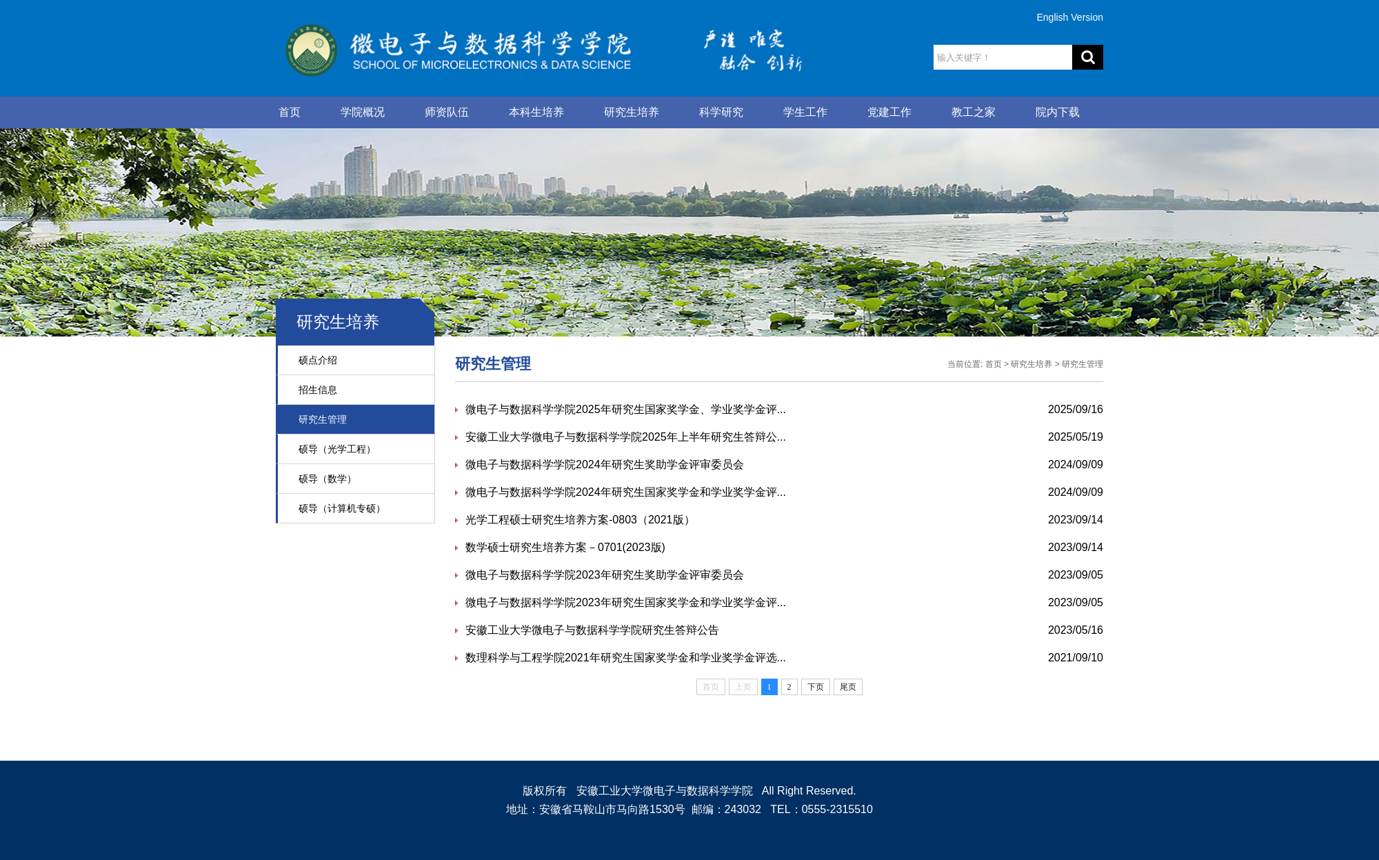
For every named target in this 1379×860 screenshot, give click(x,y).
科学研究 (721, 112)
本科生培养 (536, 112)
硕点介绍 (318, 360)
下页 (815, 687)
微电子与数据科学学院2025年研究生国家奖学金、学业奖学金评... (625, 409)
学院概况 (363, 112)
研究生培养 (631, 112)
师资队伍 (447, 112)
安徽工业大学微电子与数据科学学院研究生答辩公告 (592, 630)
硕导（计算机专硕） (342, 508)
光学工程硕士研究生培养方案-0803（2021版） (580, 520)
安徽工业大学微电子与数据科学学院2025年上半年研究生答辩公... (625, 437)
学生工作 (805, 112)
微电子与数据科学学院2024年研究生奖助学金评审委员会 (604, 464)
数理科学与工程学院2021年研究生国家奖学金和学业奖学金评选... (625, 657)
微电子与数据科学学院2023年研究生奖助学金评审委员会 (604, 575)
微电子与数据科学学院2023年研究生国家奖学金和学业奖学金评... (625, 602)
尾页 (848, 687)
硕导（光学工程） (337, 448)
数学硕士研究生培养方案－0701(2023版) (565, 547)
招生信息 (318, 389)
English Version (1069, 17)
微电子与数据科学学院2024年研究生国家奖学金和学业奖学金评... (625, 492)
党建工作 (889, 112)
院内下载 (1058, 112)
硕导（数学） (327, 478)
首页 (290, 112)
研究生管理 (323, 419)
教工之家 (974, 112)
